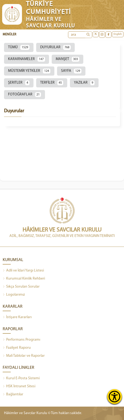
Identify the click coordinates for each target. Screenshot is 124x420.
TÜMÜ (18, 47)
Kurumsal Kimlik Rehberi (24, 279)
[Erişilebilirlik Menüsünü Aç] (114, 396)
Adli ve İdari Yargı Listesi (23, 271)
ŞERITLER (18, 82)
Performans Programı (21, 340)
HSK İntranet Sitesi (19, 386)
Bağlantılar (13, 395)
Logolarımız (14, 295)
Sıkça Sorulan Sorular (21, 287)
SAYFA (71, 71)
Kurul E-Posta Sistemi (21, 378)
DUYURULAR (55, 47)
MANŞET (67, 59)
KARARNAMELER (26, 59)
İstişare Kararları (17, 317)
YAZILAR (84, 82)
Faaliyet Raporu (17, 348)
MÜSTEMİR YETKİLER (29, 71)
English (118, 34)
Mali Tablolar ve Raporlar (24, 356)
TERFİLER (51, 82)
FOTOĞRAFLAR (24, 94)
